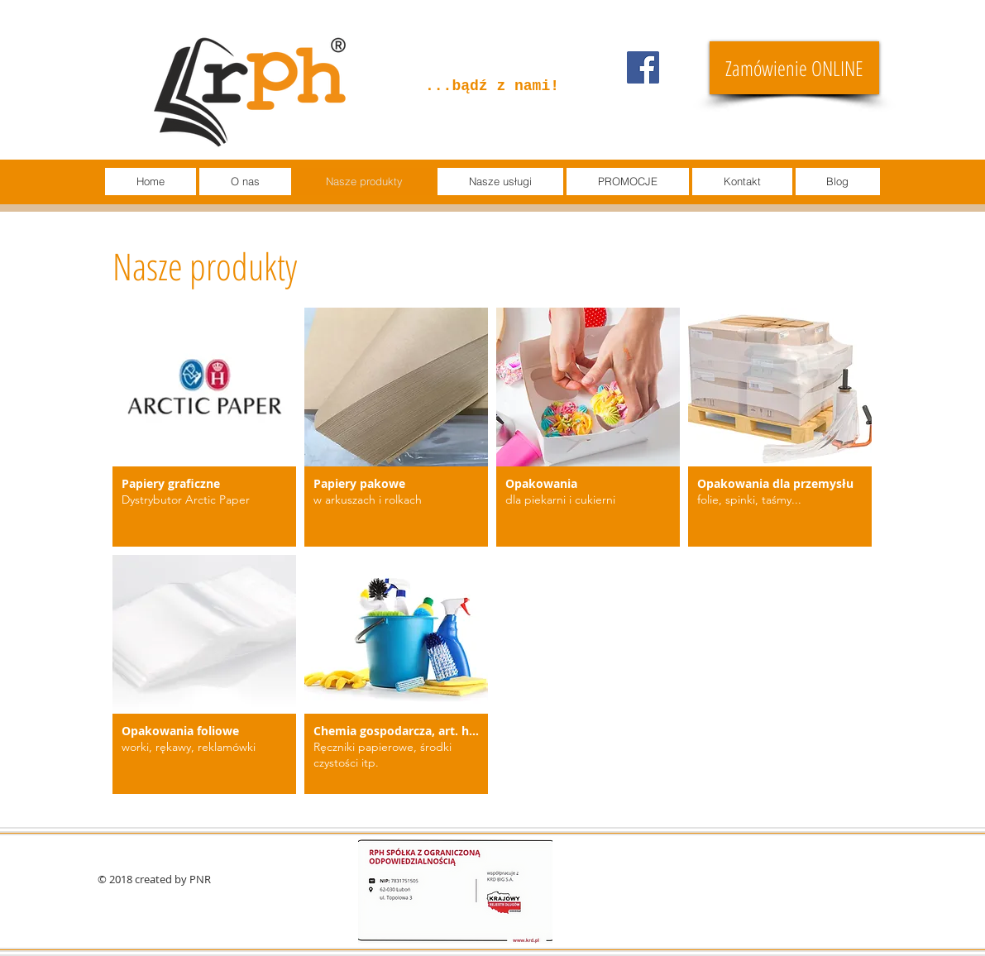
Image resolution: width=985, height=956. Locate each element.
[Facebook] (643, 67)
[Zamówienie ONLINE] (794, 67)
